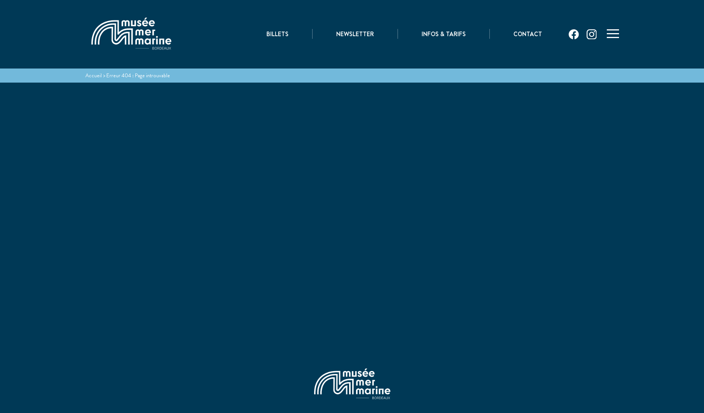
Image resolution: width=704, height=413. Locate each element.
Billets (277, 34)
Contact (527, 34)
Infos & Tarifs (444, 34)
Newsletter (355, 34)
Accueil (93, 75)
